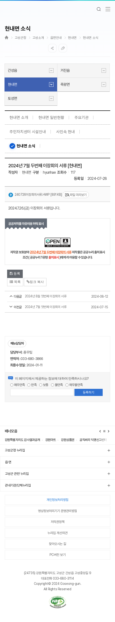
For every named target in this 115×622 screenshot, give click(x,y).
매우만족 (17, 385)
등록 (15, 273)
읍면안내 (56, 38)
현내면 (72, 38)
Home (6, 37)
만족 (32, 385)
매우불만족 (74, 385)
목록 (15, 282)
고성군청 (20, 38)
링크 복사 (35, 282)
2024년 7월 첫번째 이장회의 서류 (48, 307)
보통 (43, 385)
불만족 (57, 385)
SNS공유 (52, 48)
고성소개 (38, 38)
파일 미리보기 (75, 195)
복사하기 (63, 48)
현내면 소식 (90, 38)
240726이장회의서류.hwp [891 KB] (35, 195)
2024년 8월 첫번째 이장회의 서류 (48, 296)
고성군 (57, 9)
